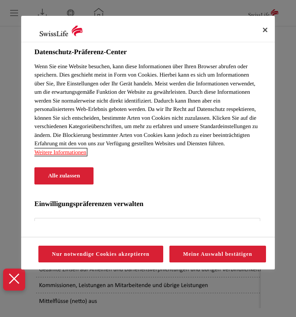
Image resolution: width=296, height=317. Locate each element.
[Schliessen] (265, 30)
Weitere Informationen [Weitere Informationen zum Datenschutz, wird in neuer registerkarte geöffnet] (60, 152)
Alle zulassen (64, 176)
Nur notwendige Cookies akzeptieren (101, 254)
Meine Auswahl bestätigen (217, 254)
